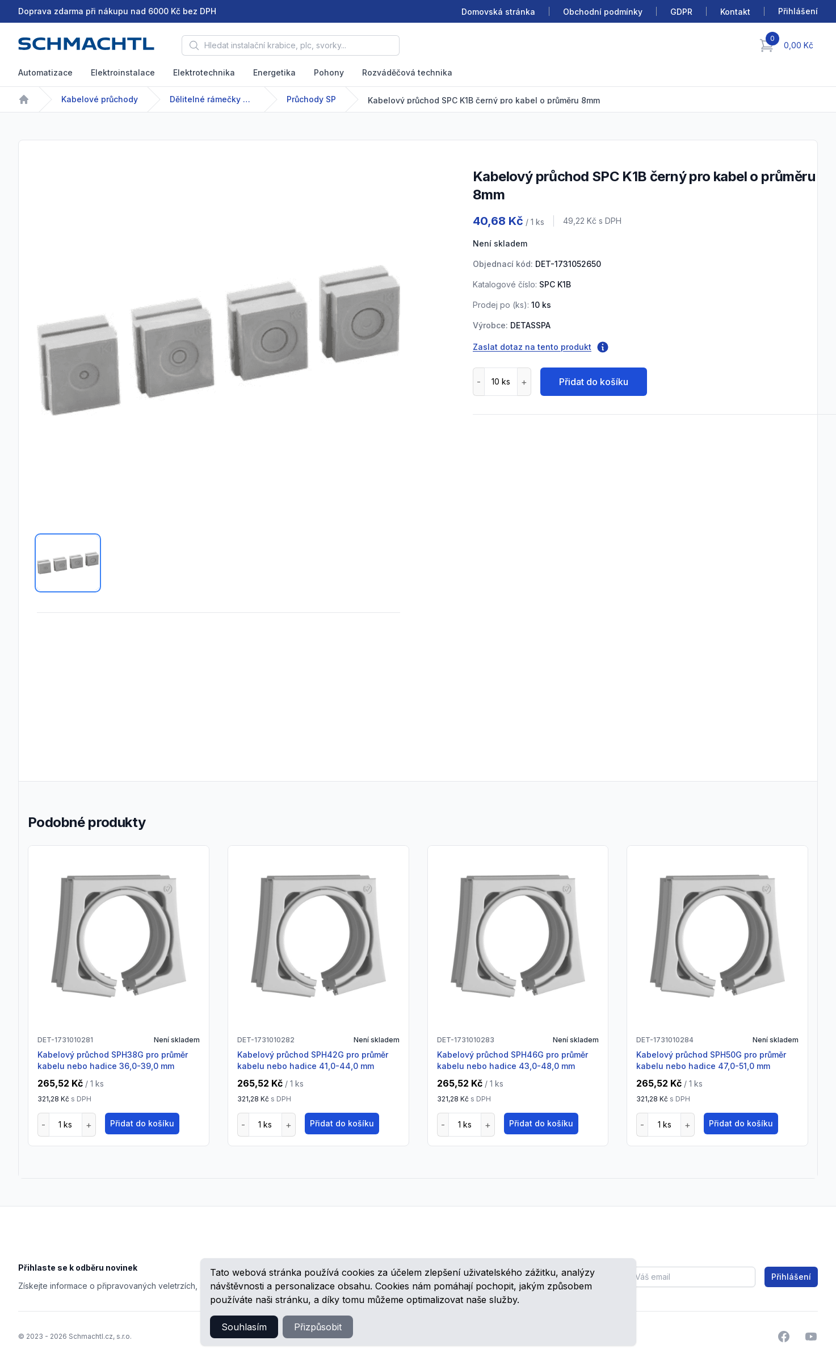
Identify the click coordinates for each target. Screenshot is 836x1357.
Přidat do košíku (593, 381)
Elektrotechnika (204, 72)
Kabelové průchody (99, 99)
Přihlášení (791, 1276)
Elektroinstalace (123, 72)
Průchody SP (311, 99)
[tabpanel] (218, 340)
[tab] (68, 563)
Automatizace (45, 72)
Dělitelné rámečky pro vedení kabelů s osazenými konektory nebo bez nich (212, 99)
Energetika (274, 72)
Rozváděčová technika (407, 72)
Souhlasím (244, 1327)
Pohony (329, 72)
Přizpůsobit (318, 1327)
